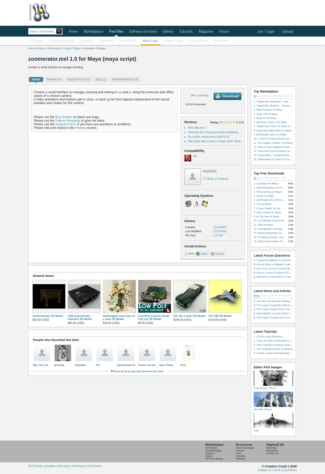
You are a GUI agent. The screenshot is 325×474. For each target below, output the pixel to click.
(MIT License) (199, 95)
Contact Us (272, 453)
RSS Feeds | (36, 466)
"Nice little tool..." (197, 127)
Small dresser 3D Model (47, 316)
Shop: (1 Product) (215, 178)
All (255, 96)
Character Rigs (128, 41)
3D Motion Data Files (61, 41)
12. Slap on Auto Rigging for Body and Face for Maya (283, 147)
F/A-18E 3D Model (220, 316)
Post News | (79, 466)
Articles (265, 295)
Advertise (271, 447)
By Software (221, 41)
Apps (284, 178)
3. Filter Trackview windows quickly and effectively (281, 345)
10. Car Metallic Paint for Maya (271, 220)
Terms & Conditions (285, 470)
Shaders (288, 96)
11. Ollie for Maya (263, 224)
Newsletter (272, 450)
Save (191, 253)
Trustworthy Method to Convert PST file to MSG (282, 260)
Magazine (206, 31)
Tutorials (186, 31)
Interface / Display (95, 48)
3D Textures (86, 41)
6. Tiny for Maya (262, 204)
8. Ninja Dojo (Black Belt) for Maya (273, 130)
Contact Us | (265, 470)
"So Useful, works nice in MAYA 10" (208, 136)
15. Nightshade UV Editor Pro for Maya (275, 159)
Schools (240, 458)
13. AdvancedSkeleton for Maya (271, 233)
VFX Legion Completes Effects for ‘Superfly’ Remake (285, 305)
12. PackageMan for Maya (268, 229)
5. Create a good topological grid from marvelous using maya (287, 353)
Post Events (94, 466)
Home (73, 31)
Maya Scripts (150, 41)
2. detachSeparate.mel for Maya (271, 187)
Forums (240, 450)
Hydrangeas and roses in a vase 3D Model (119, 317)
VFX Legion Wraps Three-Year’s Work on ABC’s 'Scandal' (288, 309)
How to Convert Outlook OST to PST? (277, 272)
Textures (210, 453)
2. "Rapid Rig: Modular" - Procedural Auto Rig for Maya (284, 105)
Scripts (273, 96)
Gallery (168, 31)
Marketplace (93, 31)
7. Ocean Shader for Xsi (267, 208)
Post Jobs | (65, 466)
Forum (224, 31)
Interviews (275, 295)
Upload (287, 31)
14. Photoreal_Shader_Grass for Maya (275, 237)
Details (36, 79)
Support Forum (66, 124)
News (257, 295)
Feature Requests (68, 120)
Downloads (54, 48)
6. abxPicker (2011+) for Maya (270, 122)
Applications (106, 41)
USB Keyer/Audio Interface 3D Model (80, 317)
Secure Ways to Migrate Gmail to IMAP (277, 264)
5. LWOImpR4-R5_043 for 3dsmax (273, 200)
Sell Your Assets (214, 458)
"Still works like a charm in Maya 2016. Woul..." (215, 141)
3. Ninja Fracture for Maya (268, 109)
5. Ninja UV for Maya (265, 118)
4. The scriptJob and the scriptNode (273, 349)
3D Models (36, 41)
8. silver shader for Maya (267, 212)
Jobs (238, 453)
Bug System (64, 117)
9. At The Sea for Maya (266, 216)
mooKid (209, 171)
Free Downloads (245, 447)
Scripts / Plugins (174, 41)
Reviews (286, 295)
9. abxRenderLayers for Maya (270, 134)
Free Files (116, 31)
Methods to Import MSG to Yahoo (274, 276)
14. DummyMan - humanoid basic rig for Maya (279, 155)
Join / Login (266, 31)
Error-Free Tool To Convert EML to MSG (278, 268)
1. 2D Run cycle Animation (268, 336)
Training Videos (199, 41)
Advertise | (51, 466)
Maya (41, 48)
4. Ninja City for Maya (265, 114)
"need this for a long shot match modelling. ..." (214, 132)
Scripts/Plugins (213, 450)
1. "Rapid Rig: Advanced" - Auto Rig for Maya (278, 101)
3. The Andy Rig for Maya (268, 192)
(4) (54, 79)
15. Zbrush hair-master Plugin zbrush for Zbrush (280, 241)
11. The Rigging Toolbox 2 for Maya (273, 143)
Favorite (219, 253)
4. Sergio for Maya (264, 196)
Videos (209, 456)
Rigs (280, 96)
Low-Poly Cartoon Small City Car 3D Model (153, 317)
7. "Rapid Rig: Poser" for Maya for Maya (276, 126)
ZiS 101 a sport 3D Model (189, 316)
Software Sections (143, 31)
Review (80, 128)
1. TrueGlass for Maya (266, 183)
